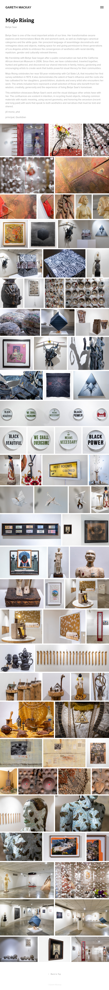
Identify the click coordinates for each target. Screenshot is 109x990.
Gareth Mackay (18, 7)
